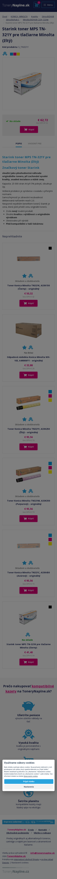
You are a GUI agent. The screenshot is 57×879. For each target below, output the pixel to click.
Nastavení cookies (20, 862)
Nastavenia (29, 787)
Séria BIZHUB (48, 16)
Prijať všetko (29, 781)
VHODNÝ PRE (34, 143)
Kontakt (42, 829)
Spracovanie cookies (31, 776)
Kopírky (34, 16)
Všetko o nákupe (42, 832)
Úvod (4, 16)
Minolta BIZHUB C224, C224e (35, 19)
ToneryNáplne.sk (16, 856)
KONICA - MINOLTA (19, 16)
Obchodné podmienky (17, 832)
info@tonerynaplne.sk (42, 853)
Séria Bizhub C (12, 19)
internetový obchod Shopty (26, 859)
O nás (31, 829)
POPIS (19, 143)
